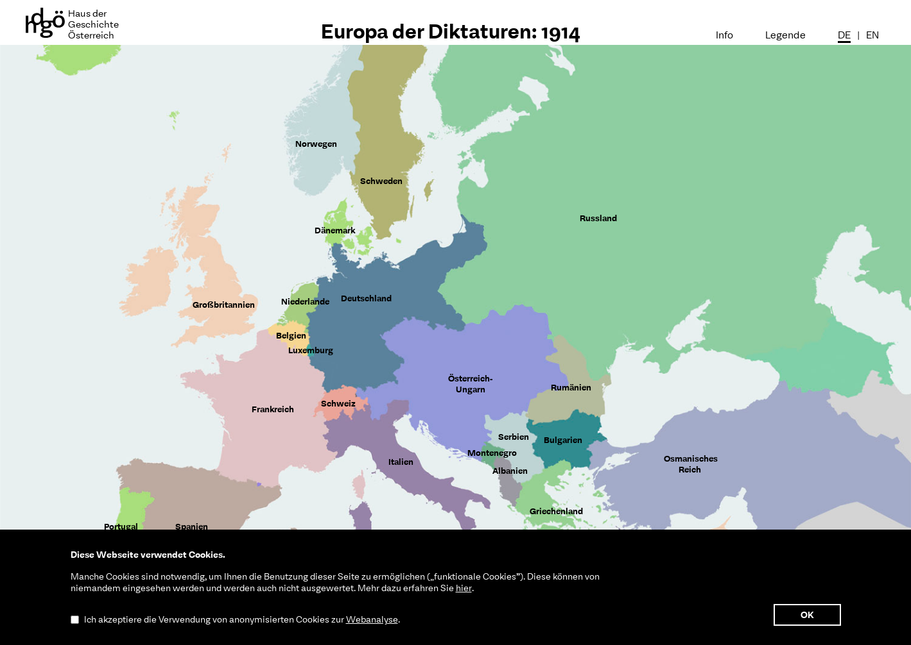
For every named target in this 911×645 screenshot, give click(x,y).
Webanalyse (372, 619)
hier (464, 588)
